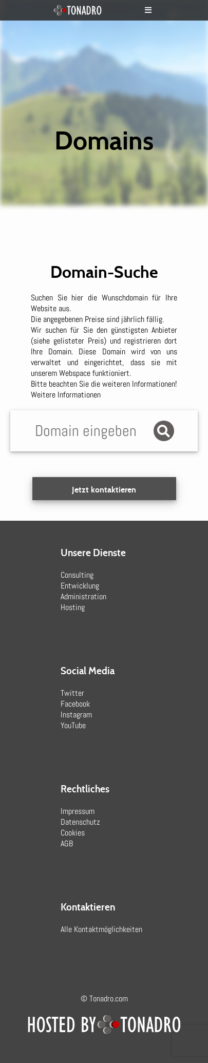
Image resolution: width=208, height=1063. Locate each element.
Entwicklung (80, 585)
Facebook (75, 703)
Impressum (77, 811)
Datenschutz (80, 822)
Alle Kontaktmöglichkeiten (101, 929)
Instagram (76, 714)
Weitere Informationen (66, 394)
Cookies (73, 832)
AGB (67, 843)
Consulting (77, 575)
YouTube (73, 725)
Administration (83, 596)
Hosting (73, 607)
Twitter (72, 693)
